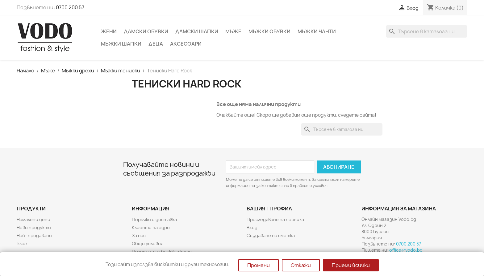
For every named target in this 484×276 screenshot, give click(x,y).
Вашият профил (269, 208)
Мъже (233, 31)
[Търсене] (426, 31)
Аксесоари (186, 43)
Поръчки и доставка (154, 219)
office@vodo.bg (406, 250)
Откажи (301, 265)
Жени (109, 31)
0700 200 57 (70, 7)
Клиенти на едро (151, 227)
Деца (155, 43)
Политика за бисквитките (162, 251)
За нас (139, 235)
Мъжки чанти (317, 31)
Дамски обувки (146, 31)
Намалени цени (33, 219)
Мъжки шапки (121, 43)
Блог (22, 243)
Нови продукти (34, 227)
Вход (252, 227)
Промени (258, 265)
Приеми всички (351, 265)
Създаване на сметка (271, 235)
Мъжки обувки (269, 31)
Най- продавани (34, 235)
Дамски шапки (196, 31)
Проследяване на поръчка (275, 219)
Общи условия (147, 243)
